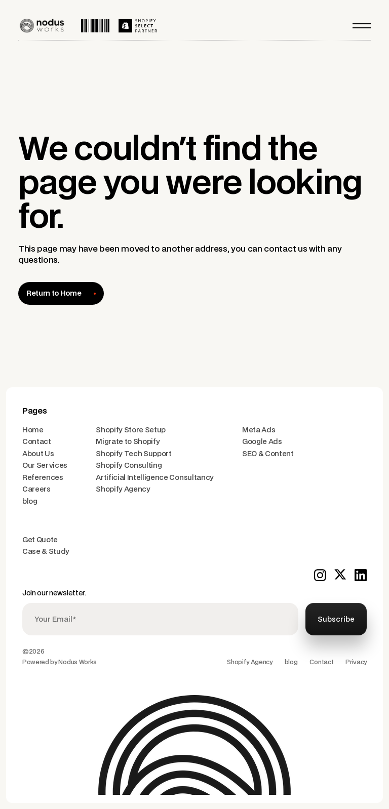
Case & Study (45, 551)
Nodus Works (77, 662)
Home (33, 430)
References (42, 477)
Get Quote (40, 540)
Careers (36, 489)
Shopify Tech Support (134, 454)
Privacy (356, 662)
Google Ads (262, 441)
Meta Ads (258, 430)
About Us (38, 454)
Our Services (44, 465)
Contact (36, 441)
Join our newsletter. (54, 593)
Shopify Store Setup (131, 430)
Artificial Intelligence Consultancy (155, 477)
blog (29, 501)
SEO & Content (268, 454)
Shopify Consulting (129, 465)
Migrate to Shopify (128, 441)
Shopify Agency (123, 489)
